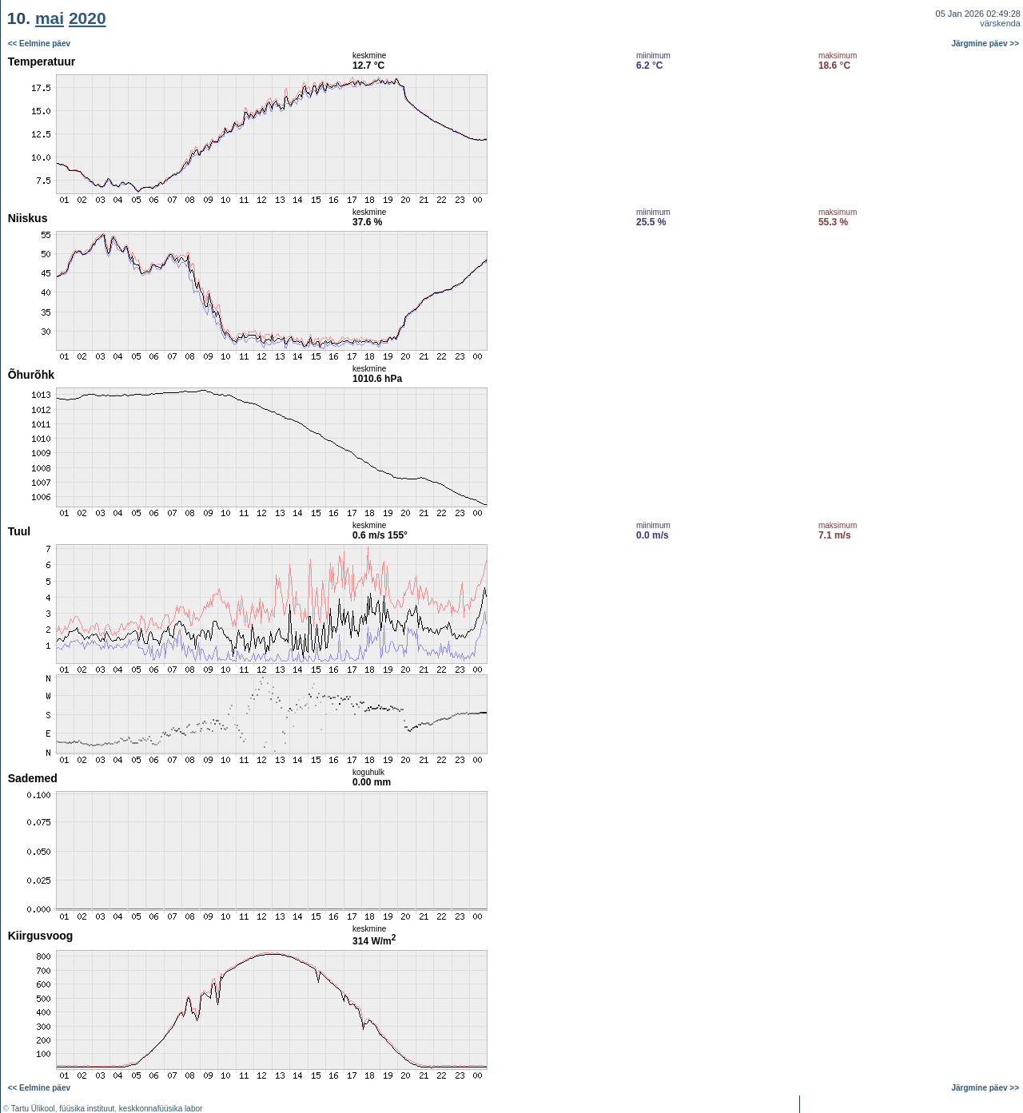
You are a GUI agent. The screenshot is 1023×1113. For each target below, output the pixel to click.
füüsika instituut (86, 1108)
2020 (87, 18)
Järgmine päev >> (986, 43)
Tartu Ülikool (33, 1108)
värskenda (1000, 23)
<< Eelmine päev (39, 43)
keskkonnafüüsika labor (161, 1108)
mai (49, 18)
